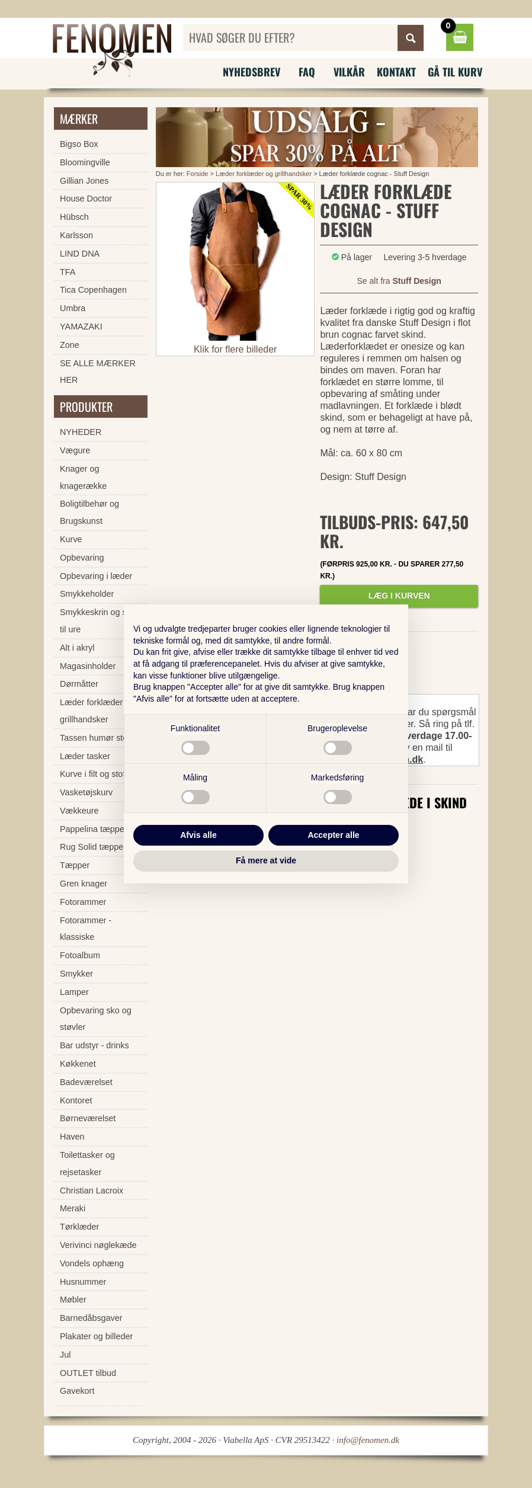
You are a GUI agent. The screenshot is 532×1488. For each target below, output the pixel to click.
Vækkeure (79, 810)
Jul (65, 1354)
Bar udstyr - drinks (94, 1045)
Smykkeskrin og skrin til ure (100, 620)
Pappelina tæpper (93, 829)
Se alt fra (399, 281)
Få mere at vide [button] (266, 860)
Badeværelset (86, 1082)
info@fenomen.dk (367, 1440)
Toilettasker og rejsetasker (87, 1163)
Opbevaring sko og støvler (96, 1019)
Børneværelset (88, 1118)
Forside (198, 173)
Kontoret (76, 1100)
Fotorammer (83, 902)
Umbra (72, 308)
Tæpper (74, 865)
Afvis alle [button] (198, 835)
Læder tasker (85, 756)
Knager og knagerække (83, 477)
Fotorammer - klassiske (85, 929)
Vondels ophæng (92, 1263)
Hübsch (74, 217)
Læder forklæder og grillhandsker (264, 173)
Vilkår (349, 71)
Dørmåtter (79, 684)
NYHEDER (80, 432)
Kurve (71, 539)
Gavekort (77, 1391)
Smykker (76, 973)
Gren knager (83, 883)
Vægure (75, 450)
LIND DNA (80, 253)
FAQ (307, 71)
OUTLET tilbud (88, 1373)
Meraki (72, 1208)
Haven (72, 1136)
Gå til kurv (455, 71)
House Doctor (86, 198)
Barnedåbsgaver (91, 1318)
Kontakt (396, 71)
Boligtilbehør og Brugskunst (89, 512)
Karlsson (76, 235)
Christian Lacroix (91, 1190)
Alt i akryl (77, 647)
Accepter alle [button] (333, 835)
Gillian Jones (84, 180)
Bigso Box (79, 144)
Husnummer (83, 1282)
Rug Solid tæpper (93, 847)
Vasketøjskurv (86, 792)
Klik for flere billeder (235, 349)
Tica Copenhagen (93, 290)
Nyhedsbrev (251, 71)
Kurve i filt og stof (92, 774)
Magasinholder (88, 666)
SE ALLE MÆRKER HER (98, 372)
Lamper (74, 992)
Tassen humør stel (95, 738)
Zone (69, 345)
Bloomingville (85, 162)
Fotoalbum (80, 955)
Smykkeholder (87, 594)
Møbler (73, 1299)
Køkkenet (78, 1063)
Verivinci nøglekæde (98, 1245)
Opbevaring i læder (96, 576)
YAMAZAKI (81, 326)
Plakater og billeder (96, 1336)
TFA (67, 272)
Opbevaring (82, 557)
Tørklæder (79, 1226)
